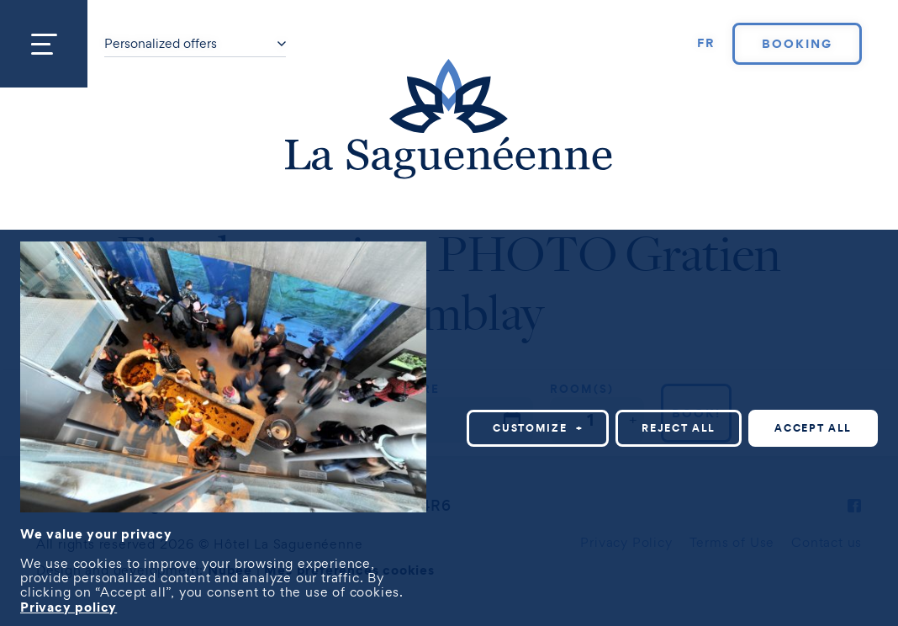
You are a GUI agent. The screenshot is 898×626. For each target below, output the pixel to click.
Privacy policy (68, 604)
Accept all (813, 425)
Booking (797, 43)
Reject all (679, 425)
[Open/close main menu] (43, 44)
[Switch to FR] (706, 44)
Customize (538, 425)
